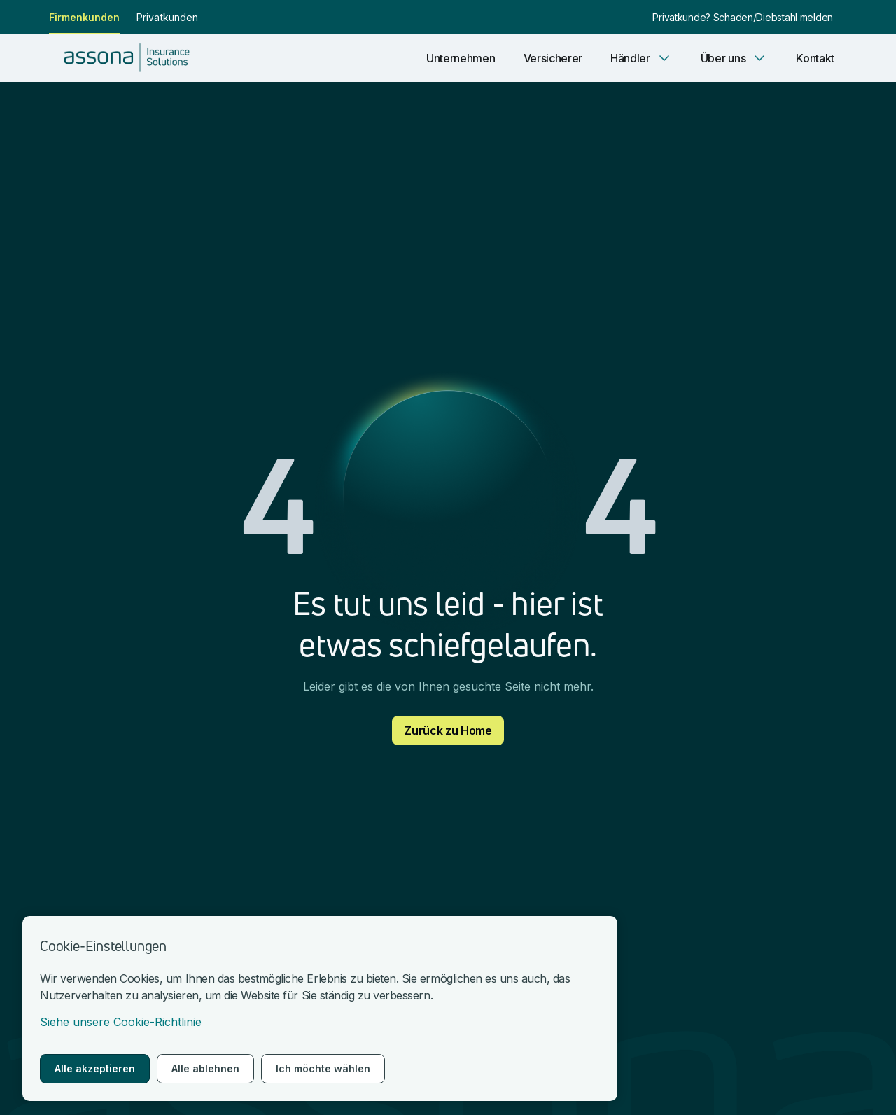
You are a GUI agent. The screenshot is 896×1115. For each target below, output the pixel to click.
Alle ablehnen (205, 1068)
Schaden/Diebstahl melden (773, 17)
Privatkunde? (682, 17)
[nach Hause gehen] (131, 58)
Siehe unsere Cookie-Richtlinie (121, 1022)
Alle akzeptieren (95, 1068)
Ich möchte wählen (323, 1068)
